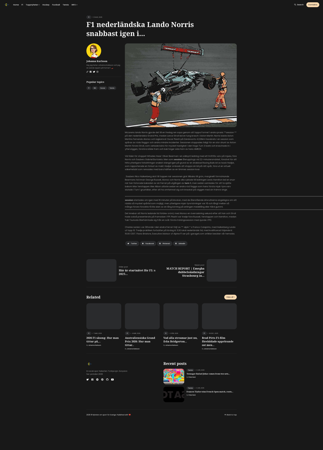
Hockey (45, 4)
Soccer (102, 88)
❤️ (130, 415)
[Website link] (87, 72)
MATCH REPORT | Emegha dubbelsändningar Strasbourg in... (185, 272)
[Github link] (107, 379)
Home (16, 4)
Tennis (66, 4)
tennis (190, 370)
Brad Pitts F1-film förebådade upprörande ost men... (217, 341)
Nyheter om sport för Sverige (104, 415)
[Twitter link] (94, 72)
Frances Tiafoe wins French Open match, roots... (210, 391)
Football (56, 4)
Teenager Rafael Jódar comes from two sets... (208, 374)
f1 (88, 17)
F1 (22, 4)
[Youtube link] (112, 379)
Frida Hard (192, 377)
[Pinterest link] (102, 379)
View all (230, 297)
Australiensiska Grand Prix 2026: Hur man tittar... (140, 341)
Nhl (95, 88)
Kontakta (312, 4)
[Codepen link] (97, 379)
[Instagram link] (97, 72)
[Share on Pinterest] (164, 243)
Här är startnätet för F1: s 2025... (137, 272)
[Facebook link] (90, 72)
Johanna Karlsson (96, 61)
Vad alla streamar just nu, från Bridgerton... (180, 339)
